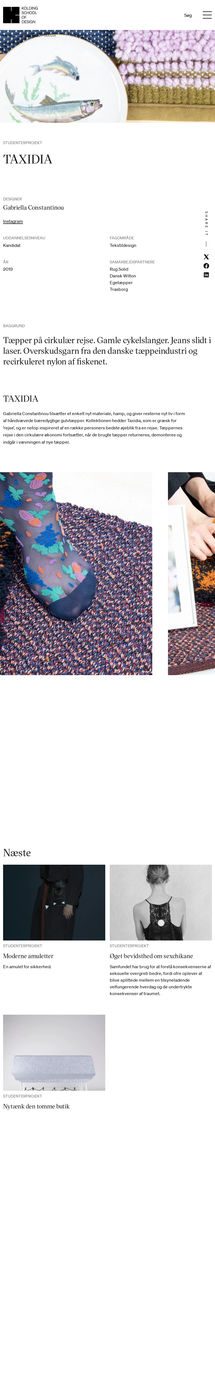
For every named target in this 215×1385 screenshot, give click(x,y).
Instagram (13, 221)
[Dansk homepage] (20, 15)
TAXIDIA (50, 35)
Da (162, 15)
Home (7, 35)
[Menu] (207, 15)
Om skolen (28, 35)
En (170, 15)
